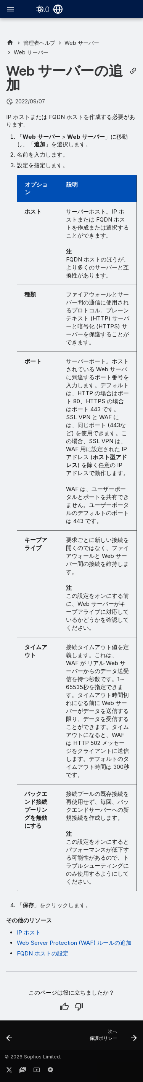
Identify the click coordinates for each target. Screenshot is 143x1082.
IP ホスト (29, 932)
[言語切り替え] (58, 9)
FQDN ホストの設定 (43, 953)
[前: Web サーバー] (9, 1037)
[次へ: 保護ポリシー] (112, 1037)
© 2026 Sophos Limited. (33, 1057)
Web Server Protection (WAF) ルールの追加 (74, 942)
